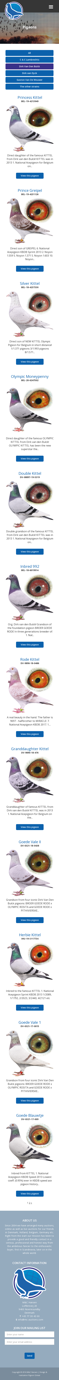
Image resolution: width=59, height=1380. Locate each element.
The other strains (29, 86)
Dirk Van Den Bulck (29, 66)
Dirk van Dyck (29, 73)
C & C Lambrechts (29, 59)
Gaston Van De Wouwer (29, 79)
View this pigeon (30, 175)
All (29, 52)
